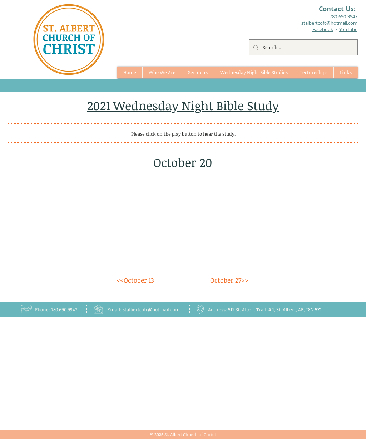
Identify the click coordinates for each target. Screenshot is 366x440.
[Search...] (302, 47)
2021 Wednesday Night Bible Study (183, 105)
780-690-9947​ (343, 16)
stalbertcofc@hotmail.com (151, 309)
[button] (198, 72)
